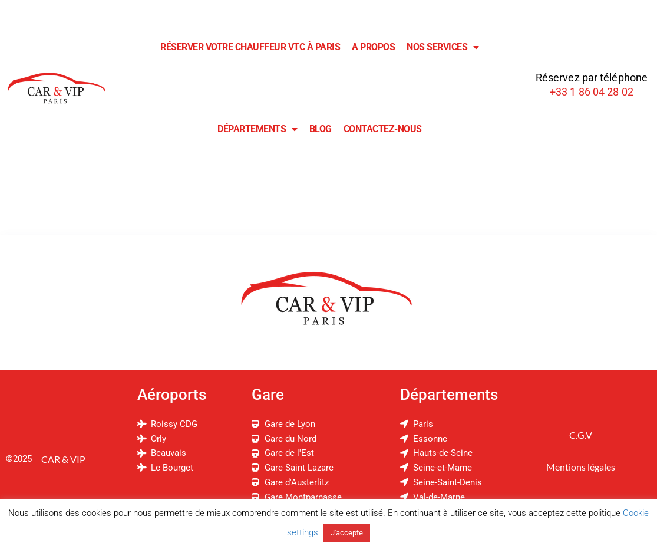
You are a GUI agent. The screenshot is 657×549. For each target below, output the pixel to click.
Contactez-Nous (383, 128)
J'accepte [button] (347, 532)
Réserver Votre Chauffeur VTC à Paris (250, 46)
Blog (320, 128)
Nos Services (443, 47)
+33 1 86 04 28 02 (591, 92)
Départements (257, 129)
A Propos (373, 46)
